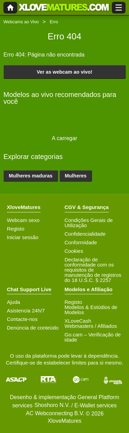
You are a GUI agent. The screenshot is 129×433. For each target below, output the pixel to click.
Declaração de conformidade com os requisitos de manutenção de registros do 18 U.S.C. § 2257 (93, 270)
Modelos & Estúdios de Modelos (91, 309)
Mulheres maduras (30, 175)
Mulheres (75, 175)
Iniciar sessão (23, 237)
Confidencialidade (85, 234)
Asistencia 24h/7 (26, 310)
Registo (15, 229)
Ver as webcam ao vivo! (65, 72)
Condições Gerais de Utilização (89, 222)
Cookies (74, 251)
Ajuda (13, 302)
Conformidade (81, 242)
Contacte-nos (22, 319)
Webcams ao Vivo (21, 21)
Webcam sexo (23, 220)
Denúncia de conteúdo (32, 328)
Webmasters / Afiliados (91, 326)
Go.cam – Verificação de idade (93, 337)
